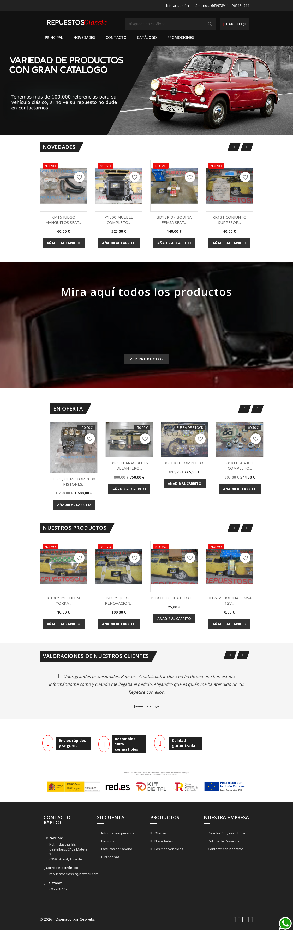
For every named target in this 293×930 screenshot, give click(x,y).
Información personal (117, 833)
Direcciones (110, 857)
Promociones (180, 37)
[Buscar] (170, 24)
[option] (146, 90)
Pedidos (107, 841)
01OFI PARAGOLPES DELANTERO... (129, 465)
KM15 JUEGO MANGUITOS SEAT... (63, 220)
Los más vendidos (168, 849)
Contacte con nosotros (225, 849)
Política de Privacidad (224, 841)
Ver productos (147, 359)
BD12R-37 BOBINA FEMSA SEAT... (174, 220)
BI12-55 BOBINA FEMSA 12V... (229, 600)
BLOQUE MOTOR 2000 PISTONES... (74, 481)
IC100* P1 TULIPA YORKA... (63, 600)
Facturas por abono (116, 849)
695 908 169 (58, 889)
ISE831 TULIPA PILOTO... (174, 598)
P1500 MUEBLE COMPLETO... (118, 220)
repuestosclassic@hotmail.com (73, 874)
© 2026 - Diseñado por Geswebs (67, 919)
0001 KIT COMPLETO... (185, 463)
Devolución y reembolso (226, 833)
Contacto (116, 37)
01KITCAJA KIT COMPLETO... (239, 465)
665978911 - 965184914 (230, 5)
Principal (54, 37)
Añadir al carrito (63, 243)
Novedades (84, 37)
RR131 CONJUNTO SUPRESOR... (229, 220)
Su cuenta (110, 817)
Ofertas (160, 833)
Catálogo (147, 37)
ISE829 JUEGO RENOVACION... (119, 600)
